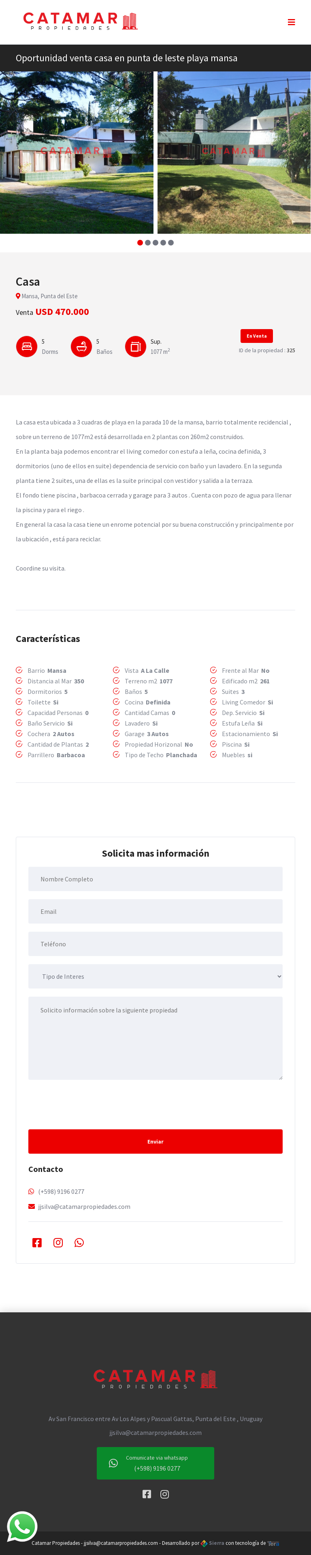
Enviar (155, 1141)
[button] (140, 243)
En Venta (257, 336)
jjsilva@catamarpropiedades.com (84, 1206)
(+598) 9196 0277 (61, 1191)
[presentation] (89, 1104)
